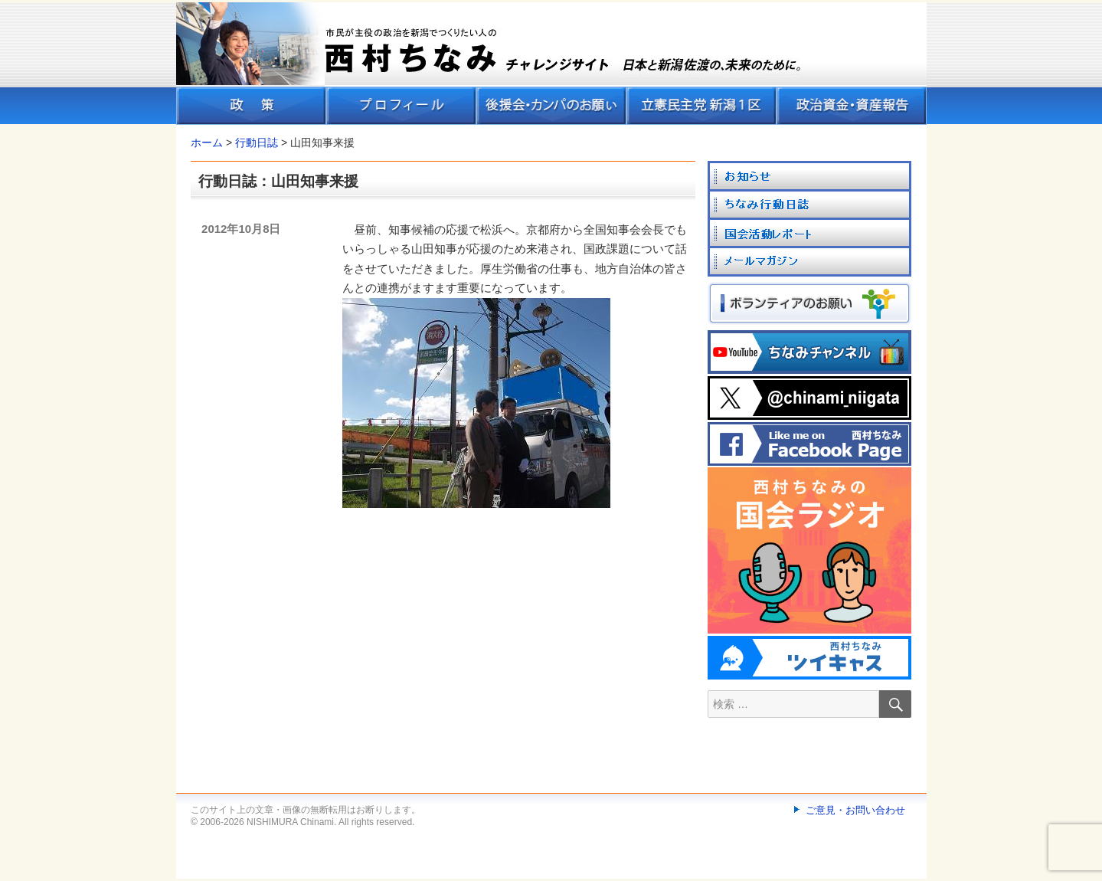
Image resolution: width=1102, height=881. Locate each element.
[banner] (551, 63)
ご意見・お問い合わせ (855, 810)
